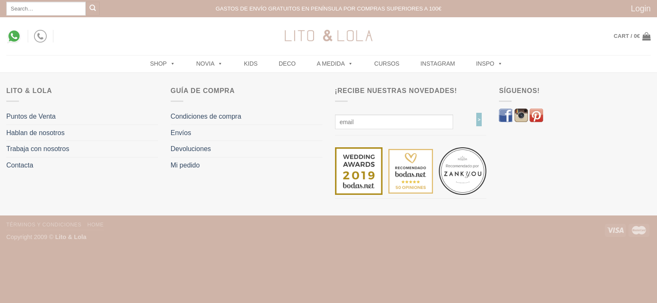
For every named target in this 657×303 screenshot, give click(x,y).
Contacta (19, 165)
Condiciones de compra (206, 116)
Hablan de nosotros (35, 132)
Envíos (181, 132)
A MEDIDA (335, 63)
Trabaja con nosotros (37, 148)
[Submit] (93, 9)
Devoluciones (191, 148)
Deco (287, 63)
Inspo (489, 63)
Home (95, 225)
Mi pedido (185, 165)
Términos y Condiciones (44, 225)
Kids (251, 63)
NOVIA (209, 63)
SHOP (162, 63)
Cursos (386, 63)
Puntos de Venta (30, 116)
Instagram (437, 63)
